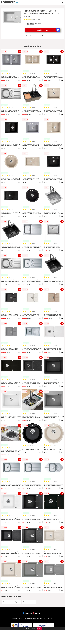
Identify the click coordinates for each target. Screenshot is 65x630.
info (19, 80)
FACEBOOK (27, 613)
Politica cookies (47, 618)
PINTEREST (37, 613)
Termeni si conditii (17, 618)
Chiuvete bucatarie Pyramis (11, 602)
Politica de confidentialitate (33, 618)
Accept (39, 628)
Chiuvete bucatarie (29, 602)
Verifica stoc (49, 30)
